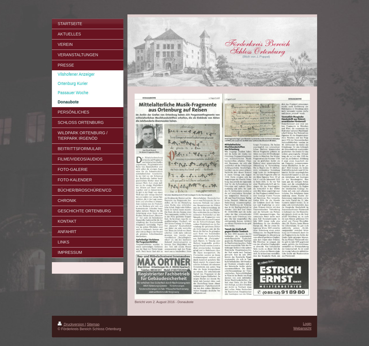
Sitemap (93, 324)
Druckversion (71, 324)
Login (307, 324)
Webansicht (302, 328)
